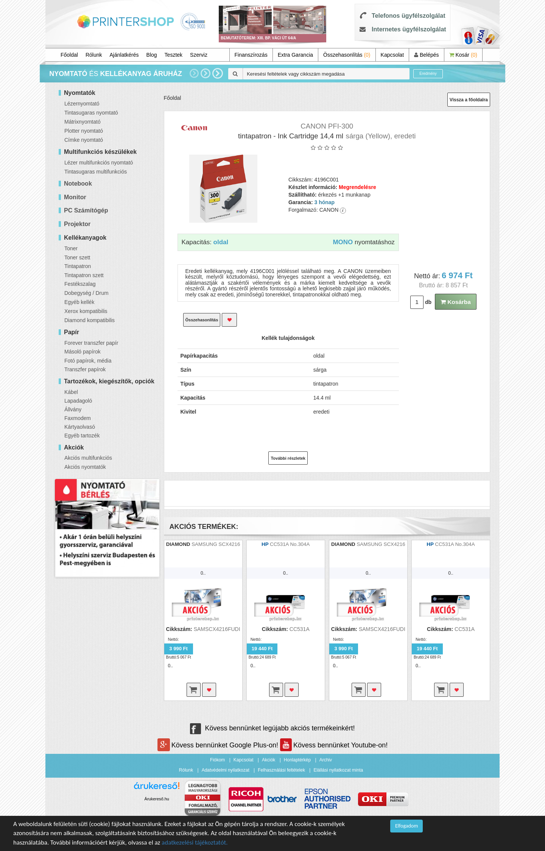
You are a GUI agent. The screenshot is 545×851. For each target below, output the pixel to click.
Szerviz (198, 55)
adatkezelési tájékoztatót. (195, 842)
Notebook (78, 183)
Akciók (268, 760)
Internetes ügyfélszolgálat (409, 29)
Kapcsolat (392, 55)
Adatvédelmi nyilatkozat (225, 770)
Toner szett (77, 257)
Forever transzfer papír (91, 343)
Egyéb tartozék (82, 435)
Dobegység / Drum (86, 293)
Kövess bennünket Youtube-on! (334, 745)
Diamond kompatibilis (89, 320)
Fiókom (217, 760)
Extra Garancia (295, 55)
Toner (71, 248)
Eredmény (428, 73)
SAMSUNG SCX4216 (216, 544)
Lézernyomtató (82, 104)
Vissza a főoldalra (469, 99)
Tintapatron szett (84, 275)
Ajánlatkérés (124, 55)
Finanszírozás (251, 55)
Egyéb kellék (79, 302)
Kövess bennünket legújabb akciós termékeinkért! (272, 728)
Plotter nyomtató (83, 131)
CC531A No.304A (290, 544)
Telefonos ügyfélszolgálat (408, 15)
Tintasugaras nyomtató (91, 113)
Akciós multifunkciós (88, 458)
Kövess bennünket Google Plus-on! (218, 745)
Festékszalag (79, 284)
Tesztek (173, 55)
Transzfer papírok (85, 369)
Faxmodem (77, 418)
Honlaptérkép (297, 760)
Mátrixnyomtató (82, 122)
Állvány (72, 409)
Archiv (325, 760)
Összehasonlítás (347, 55)
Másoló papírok (82, 352)
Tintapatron (77, 266)
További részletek (288, 458)
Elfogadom (406, 826)
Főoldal (69, 55)
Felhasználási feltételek (281, 770)
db (428, 302)
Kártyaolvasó (79, 427)
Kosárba (456, 302)
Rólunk (94, 55)
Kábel (71, 392)
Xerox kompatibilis (85, 311)
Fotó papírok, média (88, 361)
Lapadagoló (78, 401)
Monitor (75, 197)
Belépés (426, 55)
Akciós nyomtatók (85, 467)
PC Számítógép (86, 210)
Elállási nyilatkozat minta (338, 770)
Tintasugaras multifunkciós (95, 172)
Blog (151, 55)
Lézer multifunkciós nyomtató (98, 163)
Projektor (77, 224)
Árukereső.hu (157, 799)
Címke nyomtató (83, 140)
